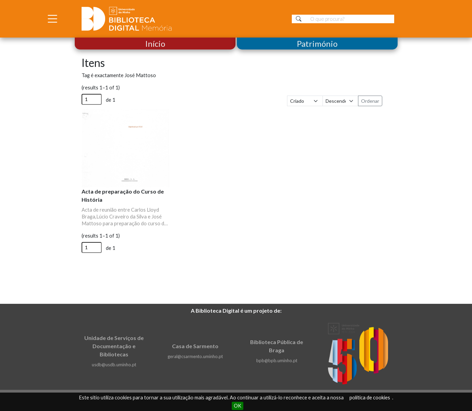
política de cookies (369, 397)
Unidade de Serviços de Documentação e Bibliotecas (114, 346)
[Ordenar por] (305, 101)
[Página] (92, 99)
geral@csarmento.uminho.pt (195, 356)
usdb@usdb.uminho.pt (114, 364)
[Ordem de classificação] (340, 101)
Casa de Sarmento (195, 346)
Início (155, 43)
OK (237, 406)
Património (317, 43)
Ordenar (370, 101)
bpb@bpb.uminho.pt (276, 360)
